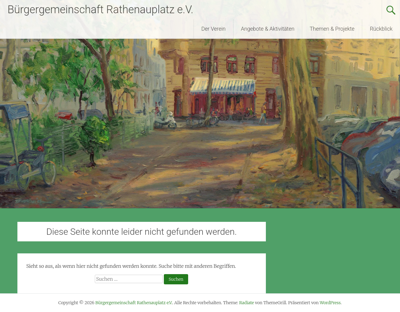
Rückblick (381, 29)
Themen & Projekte (332, 29)
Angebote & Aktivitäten (267, 29)
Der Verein (213, 29)
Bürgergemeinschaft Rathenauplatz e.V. (100, 9)
